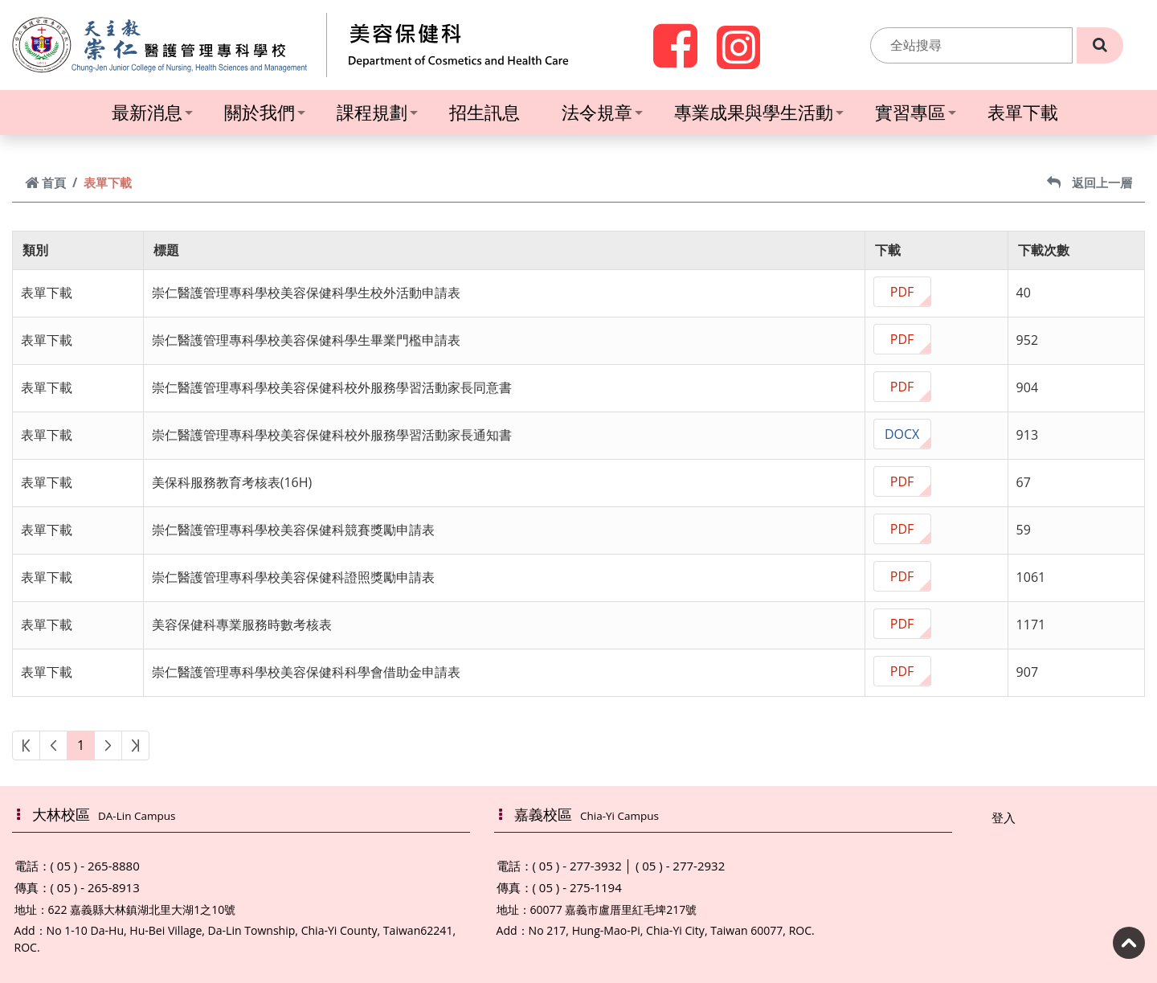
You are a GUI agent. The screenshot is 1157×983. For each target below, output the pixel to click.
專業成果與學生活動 (759, 112)
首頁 (45, 182)
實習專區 (915, 112)
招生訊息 (484, 112)
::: (861, 45)
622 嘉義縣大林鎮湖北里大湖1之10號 (142, 909)
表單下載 (1022, 112)
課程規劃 (377, 112)
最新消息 (152, 112)
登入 (1003, 817)
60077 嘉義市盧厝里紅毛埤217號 (613, 909)
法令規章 (602, 112)
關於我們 (264, 112)
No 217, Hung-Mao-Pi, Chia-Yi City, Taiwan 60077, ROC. (672, 930)
